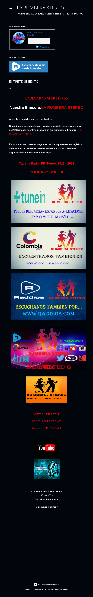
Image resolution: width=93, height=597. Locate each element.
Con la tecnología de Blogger (46, 584)
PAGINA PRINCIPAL (25, 14)
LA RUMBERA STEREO (40, 7)
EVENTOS (78, 14)
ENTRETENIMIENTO (64, 14)
